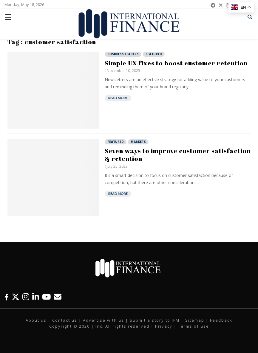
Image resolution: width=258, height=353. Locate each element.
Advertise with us (103, 320)
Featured (154, 54)
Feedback (221, 320)
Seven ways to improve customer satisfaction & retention (178, 155)
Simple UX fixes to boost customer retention (176, 63)
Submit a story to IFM (155, 320)
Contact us (64, 320)
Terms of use (193, 326)
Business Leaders (123, 54)
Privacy (163, 326)
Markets (138, 142)
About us (36, 320)
